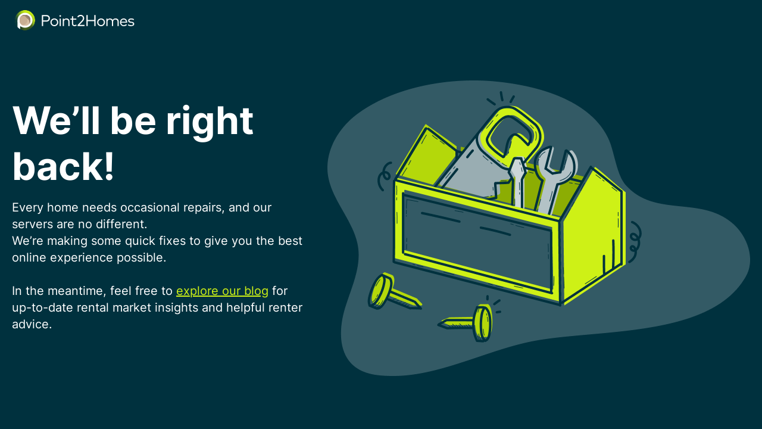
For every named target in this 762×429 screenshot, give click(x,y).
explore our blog (222, 291)
